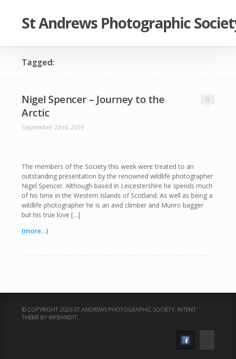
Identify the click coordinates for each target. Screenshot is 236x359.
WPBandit (63, 317)
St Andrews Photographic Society (118, 23)
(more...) (35, 230)
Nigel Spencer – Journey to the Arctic (93, 105)
